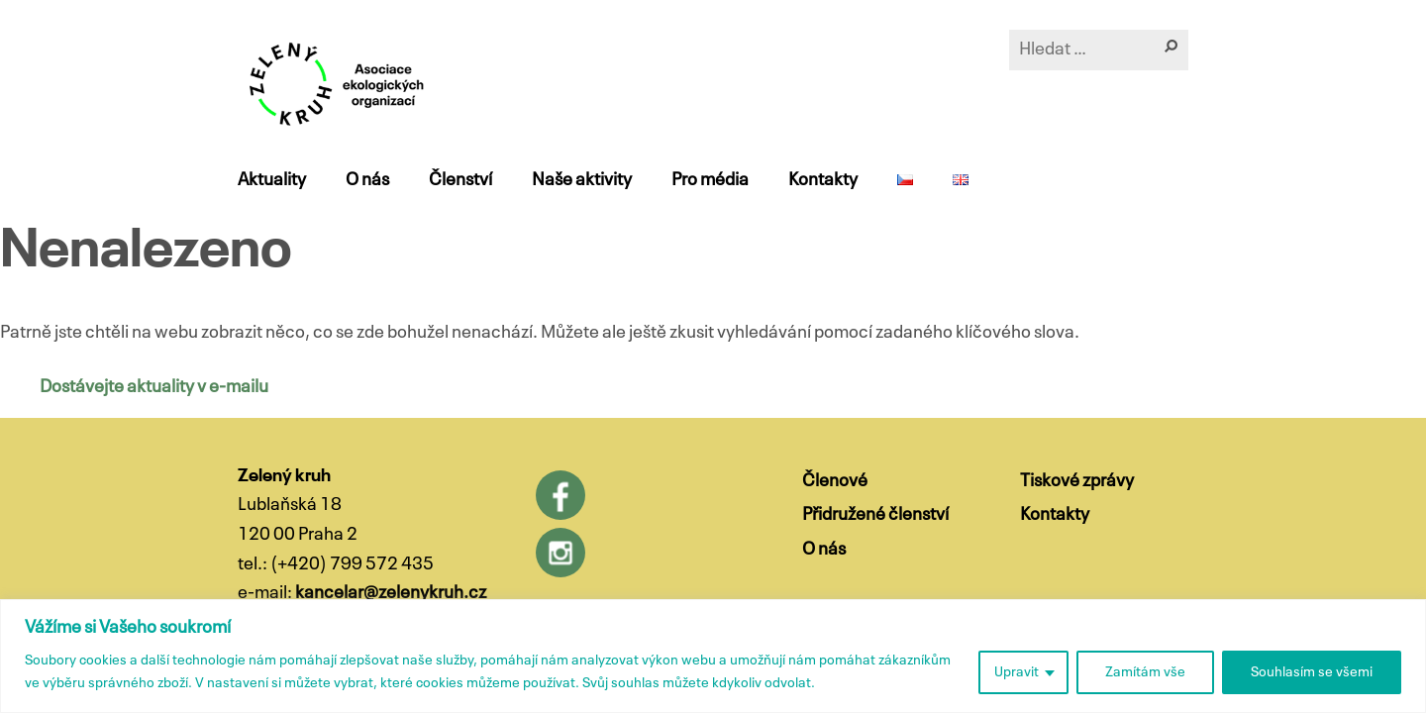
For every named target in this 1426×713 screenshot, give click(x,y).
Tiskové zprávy (1077, 481)
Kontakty (823, 180)
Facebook (560, 495)
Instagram (560, 552)
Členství (460, 180)
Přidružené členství (875, 515)
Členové (834, 481)
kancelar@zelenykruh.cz (390, 593)
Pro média (710, 180)
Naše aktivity (582, 180)
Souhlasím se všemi (1312, 672)
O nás (367, 180)
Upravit (1016, 672)
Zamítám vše (1145, 672)
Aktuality (272, 180)
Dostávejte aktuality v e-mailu (154, 387)
